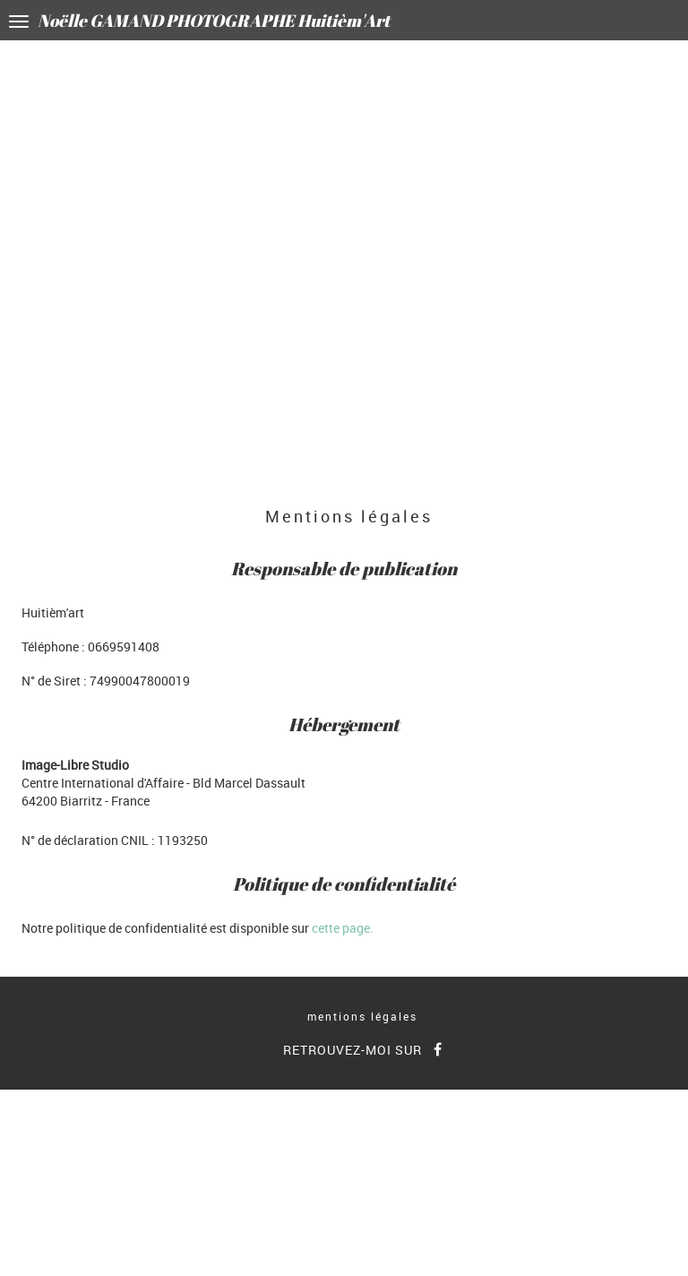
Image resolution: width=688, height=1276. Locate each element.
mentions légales (362, 1016)
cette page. (343, 927)
